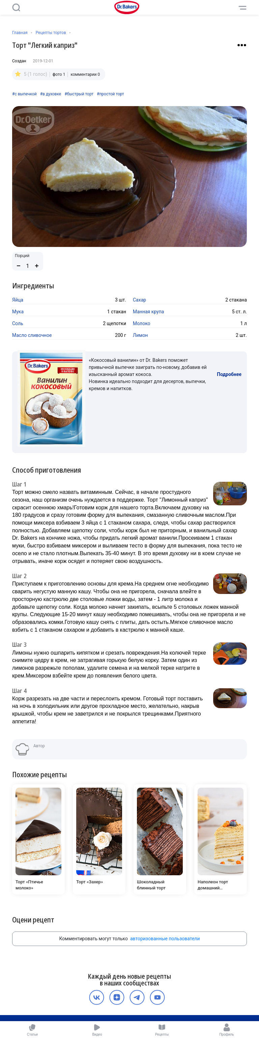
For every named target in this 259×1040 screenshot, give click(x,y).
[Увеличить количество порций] (36, 265)
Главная (20, 32)
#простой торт (110, 94)
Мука (18, 311)
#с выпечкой (24, 94)
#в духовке (50, 94)
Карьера (147, 1006)
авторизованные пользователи (165, 888)
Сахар (139, 300)
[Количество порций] (27, 266)
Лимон (140, 335)
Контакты (169, 1006)
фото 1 (59, 74)
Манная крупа (148, 311)
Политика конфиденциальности (141, 999)
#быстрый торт (78, 94)
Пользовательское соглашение (105, 1006)
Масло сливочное (32, 335)
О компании (94, 999)
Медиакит (128, 1013)
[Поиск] (16, 7)
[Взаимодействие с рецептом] (241, 45)
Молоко (141, 323)
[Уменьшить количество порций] (18, 265)
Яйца (17, 300)
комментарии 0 (85, 74)
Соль (17, 323)
